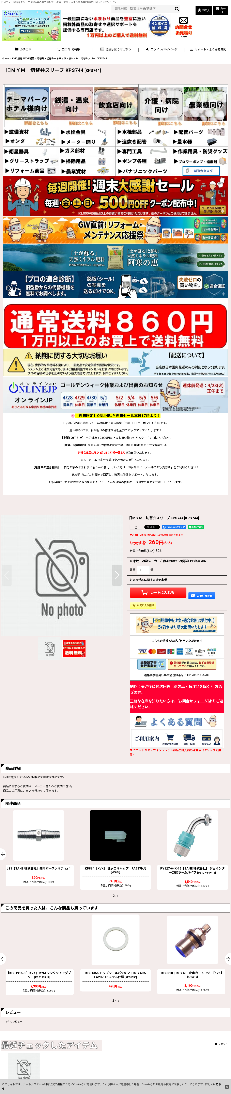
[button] (115, 49)
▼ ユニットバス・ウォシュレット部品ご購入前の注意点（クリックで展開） (175, 752)
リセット (221, 1044)
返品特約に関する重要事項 (148, 579)
